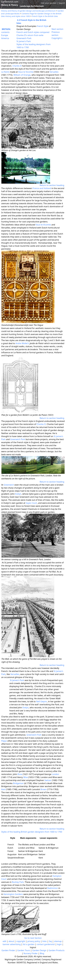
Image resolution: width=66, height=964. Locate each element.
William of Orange (21, 74)
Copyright (56, 38)
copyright (20, 941)
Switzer (47, 780)
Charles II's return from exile (30, 35)
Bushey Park (18, 882)
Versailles (54, 71)
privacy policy (33, 941)
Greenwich (9, 484)
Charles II (16, 65)
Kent (3, 789)
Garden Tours (23, 950)
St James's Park (24, 41)
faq (50, 941)
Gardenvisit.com (9, 1)
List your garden (48, 3)
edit (4, 941)
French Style (42, 26)
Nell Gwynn (41, 701)
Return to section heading (52, 185)
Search (62, 3)
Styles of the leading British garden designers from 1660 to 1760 (31, 831)
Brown (44, 789)
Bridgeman (18, 783)
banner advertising (12, 944)
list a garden (29, 944)
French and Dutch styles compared (33, 32)
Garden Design (39, 950)
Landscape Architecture (32, 6)
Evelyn (18, 493)
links (44, 941)
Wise (25, 777)
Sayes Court (31, 503)
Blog (42, 953)
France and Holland (42, 188)
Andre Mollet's (22, 343)
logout (33, 947)
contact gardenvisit (46, 944)
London (55, 774)
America (5, 38)
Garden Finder (8, 950)
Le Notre (5, 71)
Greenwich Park (24, 38)
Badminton (52, 888)
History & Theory (9, 5)
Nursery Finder (30, 953)
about (11, 941)
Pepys (4, 740)
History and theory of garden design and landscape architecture (28, 11)
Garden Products (56, 950)
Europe (4, 35)
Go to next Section (33, 938)
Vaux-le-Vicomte (43, 224)
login (59, 944)
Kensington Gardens (13, 894)
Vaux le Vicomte (25, 71)
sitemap (58, 941)
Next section (57, 29)
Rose (20, 774)
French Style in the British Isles (45, 16)
